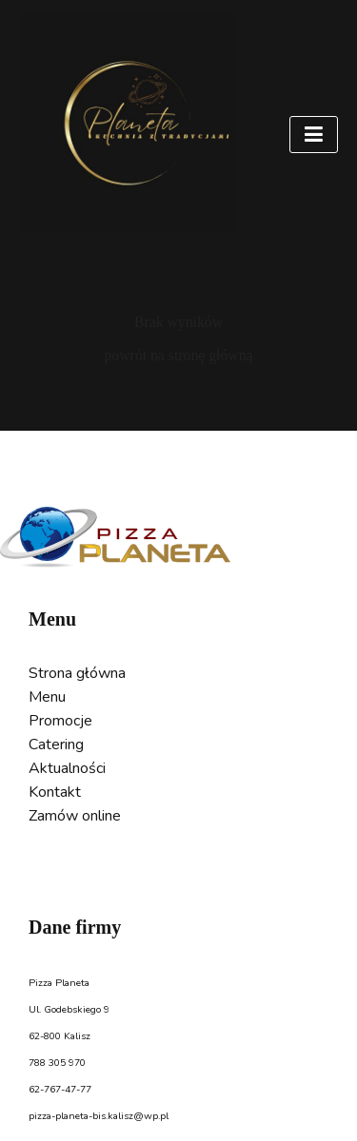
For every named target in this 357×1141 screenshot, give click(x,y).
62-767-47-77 (60, 1089)
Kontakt (55, 792)
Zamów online (75, 815)
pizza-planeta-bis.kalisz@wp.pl (99, 1116)
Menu (47, 697)
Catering (56, 744)
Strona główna (77, 673)
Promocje (60, 720)
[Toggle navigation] (313, 134)
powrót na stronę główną (178, 355)
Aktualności (67, 768)
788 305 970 (57, 1062)
